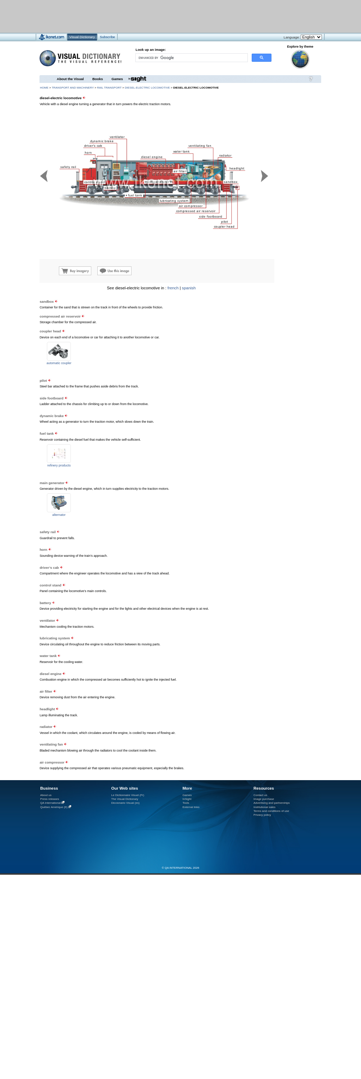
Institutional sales (264, 807)
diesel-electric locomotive (147, 87)
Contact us (260, 795)
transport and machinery (73, 87)
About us (45, 795)
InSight (187, 799)
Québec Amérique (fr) (54, 807)
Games (117, 79)
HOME (44, 87)
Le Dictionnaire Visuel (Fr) (127, 795)
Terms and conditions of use (271, 811)
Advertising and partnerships (271, 802)
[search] (191, 57)
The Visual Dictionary (124, 799)
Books (97, 79)
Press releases (49, 799)
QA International (50, 802)
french (173, 288)
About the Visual (70, 79)
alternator (59, 515)
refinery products (59, 465)
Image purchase (263, 799)
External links (191, 807)
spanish (189, 288)
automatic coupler (59, 363)
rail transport (109, 87)
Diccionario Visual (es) (125, 802)
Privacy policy (262, 814)
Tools (186, 802)
